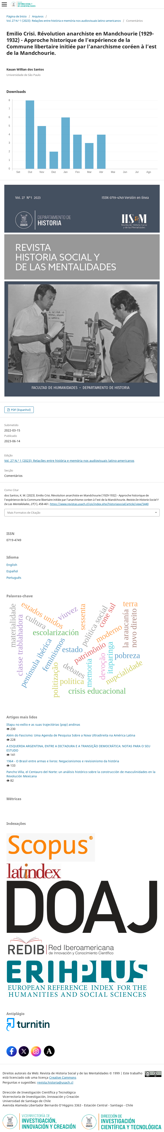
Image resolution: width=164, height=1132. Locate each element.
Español (12, 571)
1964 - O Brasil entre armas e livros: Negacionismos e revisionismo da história (62, 761)
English (11, 565)
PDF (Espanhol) (20, 410)
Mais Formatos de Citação (23, 512)
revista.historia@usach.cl (55, 1082)
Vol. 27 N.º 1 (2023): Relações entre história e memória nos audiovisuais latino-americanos (63, 21)
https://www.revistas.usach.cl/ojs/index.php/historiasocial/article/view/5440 (99, 504)
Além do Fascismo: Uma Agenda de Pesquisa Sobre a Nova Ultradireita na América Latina (70, 735)
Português (13, 578)
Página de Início (16, 16)
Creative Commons (62, 1077)
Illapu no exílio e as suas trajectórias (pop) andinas (43, 724)
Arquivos (37, 16)
